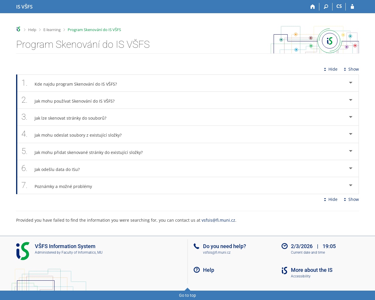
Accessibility (301, 276)
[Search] (326, 7)
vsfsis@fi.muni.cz (218, 220)
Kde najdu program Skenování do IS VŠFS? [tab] (72, 83)
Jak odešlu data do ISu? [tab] (53, 168)
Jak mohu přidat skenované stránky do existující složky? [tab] (85, 151)
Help (32, 29)
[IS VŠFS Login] (352, 7)
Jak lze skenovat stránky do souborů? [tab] (67, 117)
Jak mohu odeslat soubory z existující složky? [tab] (74, 134)
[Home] (312, 7)
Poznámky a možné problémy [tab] (59, 185)
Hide (330, 69)
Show (350, 69)
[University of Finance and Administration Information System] (24, 7)
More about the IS (312, 270)
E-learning (52, 29)
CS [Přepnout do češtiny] (339, 6)
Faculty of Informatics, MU (82, 252)
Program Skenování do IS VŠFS (94, 29)
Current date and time (308, 252)
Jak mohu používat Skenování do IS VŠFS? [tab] (71, 100)
